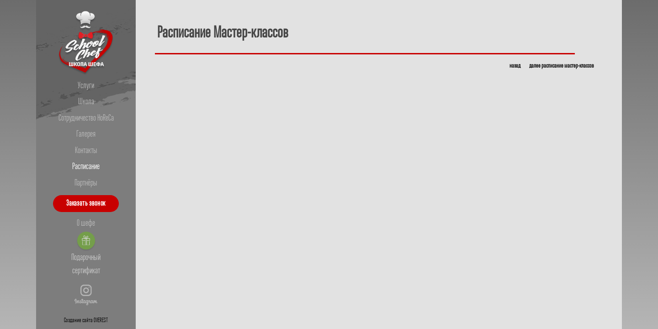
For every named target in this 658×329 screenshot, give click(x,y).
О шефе (86, 223)
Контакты (86, 150)
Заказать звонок (86, 203)
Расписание (86, 166)
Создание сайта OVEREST (86, 321)
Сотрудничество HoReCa (86, 118)
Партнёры (85, 183)
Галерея (86, 134)
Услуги (86, 85)
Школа (86, 101)
